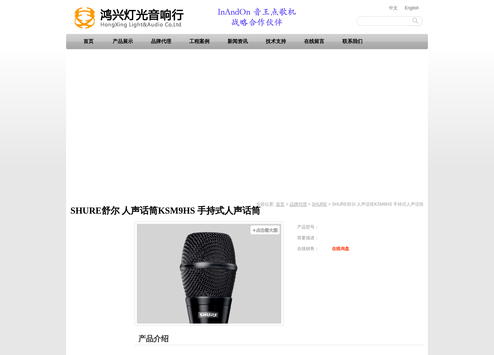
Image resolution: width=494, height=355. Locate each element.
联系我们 (352, 41)
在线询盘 (340, 248)
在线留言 (314, 41)
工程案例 (199, 41)
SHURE (319, 204)
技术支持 (276, 41)
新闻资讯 (238, 41)
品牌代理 (161, 41)
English (412, 7)
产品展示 (123, 41)
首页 (88, 41)
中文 (393, 7)
